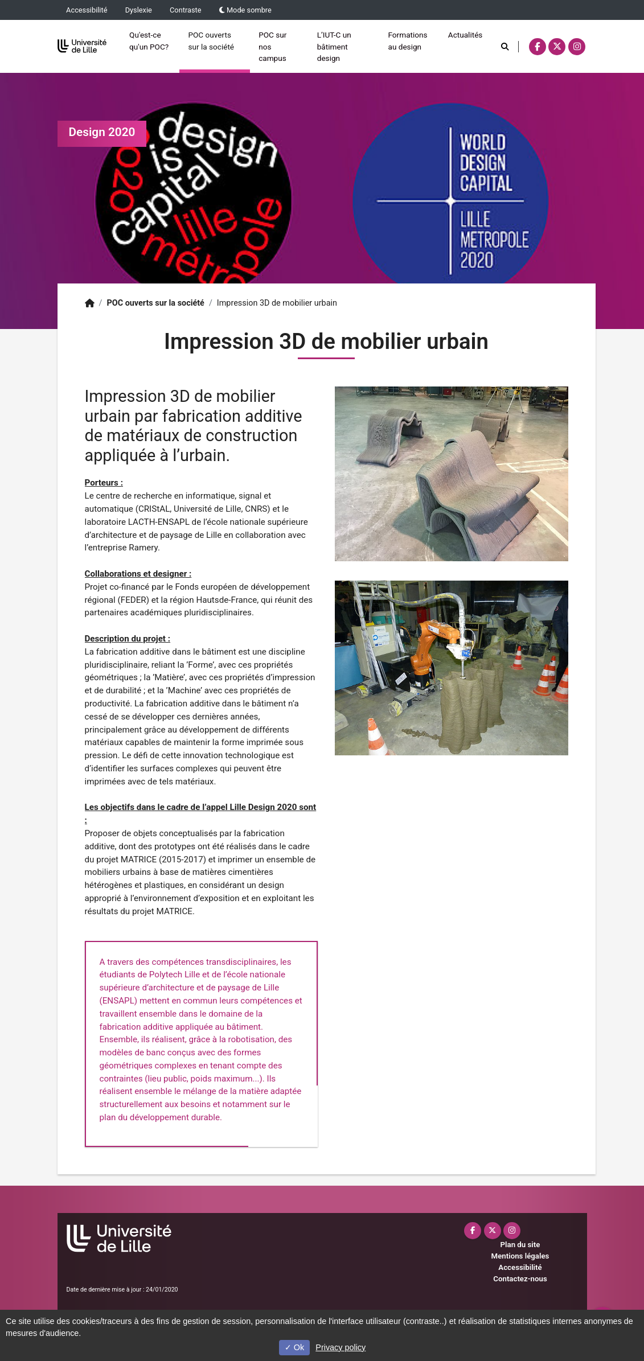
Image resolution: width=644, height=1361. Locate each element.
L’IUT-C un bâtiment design (334, 46)
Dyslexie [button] (138, 10)
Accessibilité (86, 10)
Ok (294, 1347)
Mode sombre (245, 10)
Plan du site (520, 1244)
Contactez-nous (520, 1278)
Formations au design (407, 40)
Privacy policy (340, 1347)
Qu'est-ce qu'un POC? (149, 40)
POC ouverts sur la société (211, 40)
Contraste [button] (186, 10)
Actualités (465, 34)
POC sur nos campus (272, 46)
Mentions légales (520, 1256)
